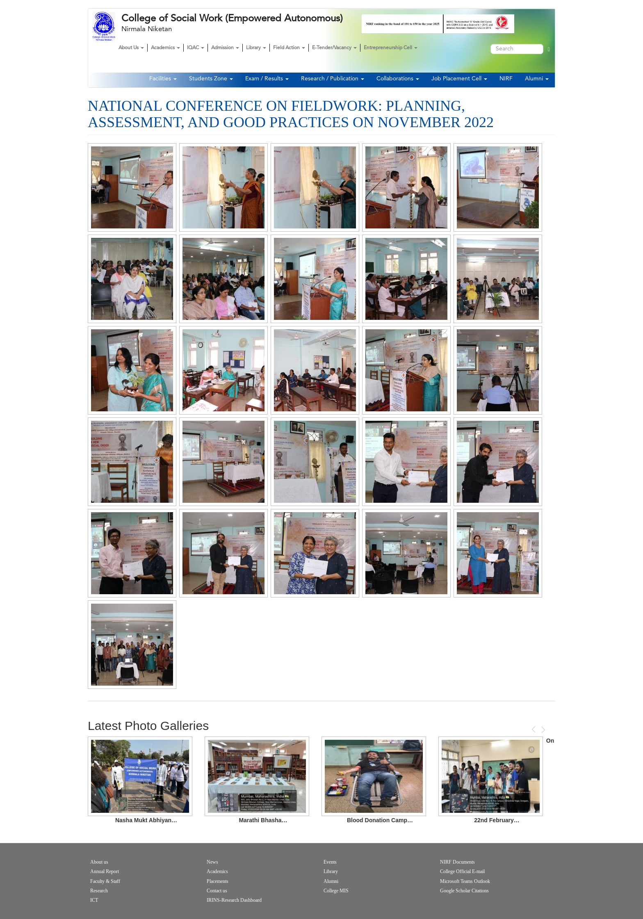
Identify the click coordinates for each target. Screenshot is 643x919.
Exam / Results (267, 79)
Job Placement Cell (459, 79)
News (212, 862)
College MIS (336, 891)
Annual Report (104, 871)
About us (99, 862)
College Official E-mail (462, 871)
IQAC (195, 48)
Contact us (217, 891)
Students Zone (211, 79)
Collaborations (397, 79)
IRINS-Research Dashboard (234, 900)
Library (256, 48)
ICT (94, 900)
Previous (534, 729)
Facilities (163, 79)
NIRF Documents (457, 862)
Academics (165, 48)
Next (542, 730)
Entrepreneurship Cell (390, 48)
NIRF (506, 79)
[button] (132, 187)
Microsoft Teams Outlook (465, 881)
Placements (217, 881)
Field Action (289, 48)
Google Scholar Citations (464, 891)
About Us (131, 48)
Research (99, 891)
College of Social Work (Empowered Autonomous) (232, 18)
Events (330, 862)
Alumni (537, 79)
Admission (225, 48)
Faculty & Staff (105, 881)
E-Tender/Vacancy (334, 48)
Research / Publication (332, 79)
